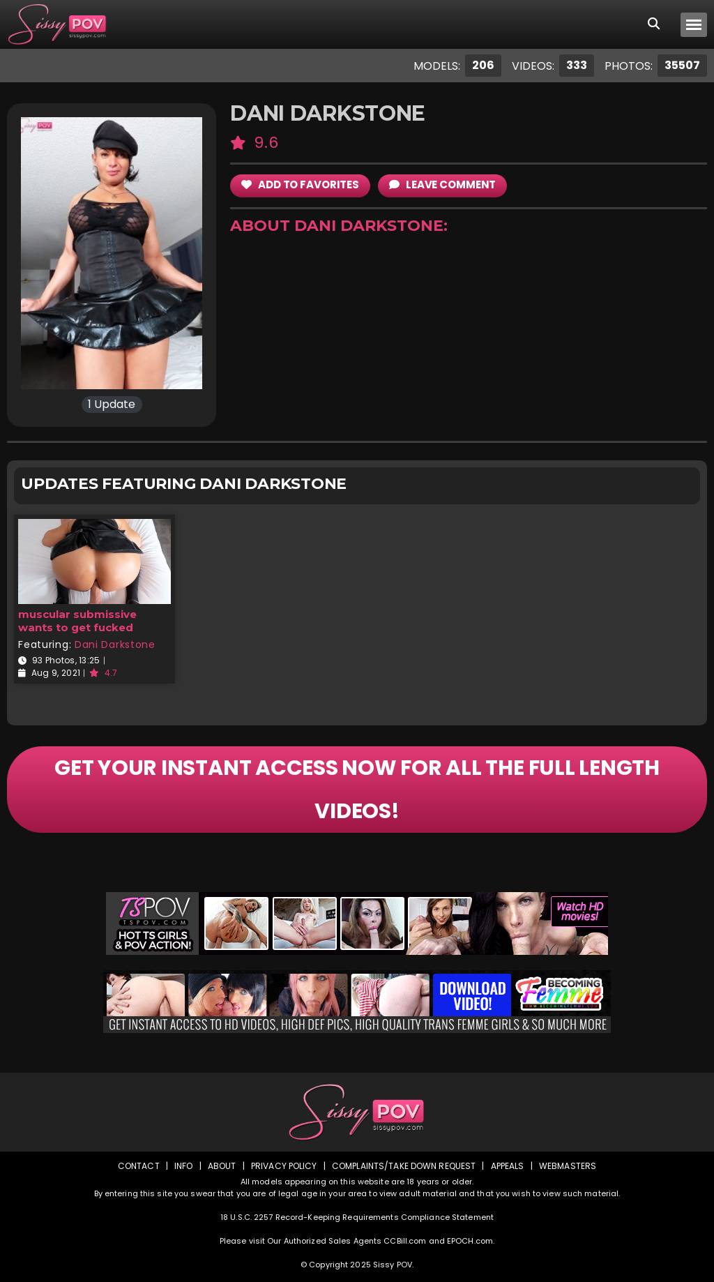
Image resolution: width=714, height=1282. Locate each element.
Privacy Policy (284, 1166)
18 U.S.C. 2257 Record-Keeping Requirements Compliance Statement (357, 1217)
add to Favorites (300, 184)
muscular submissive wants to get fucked (77, 621)
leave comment (442, 184)
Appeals (507, 1166)
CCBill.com (404, 1240)
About (222, 1166)
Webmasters (567, 1166)
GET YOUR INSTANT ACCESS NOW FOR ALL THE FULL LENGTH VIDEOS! (357, 789)
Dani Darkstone (115, 644)
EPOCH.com (470, 1240)
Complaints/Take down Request (404, 1166)
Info (183, 1166)
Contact (139, 1166)
